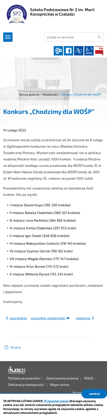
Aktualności (50, 94)
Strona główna (29, 94)
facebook (68, 50)
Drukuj (16, 347)
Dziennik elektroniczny (58, 50)
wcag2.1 (89, 50)
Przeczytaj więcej (56, 401)
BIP (99, 50)
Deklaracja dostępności (16, 370)
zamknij (94, 393)
